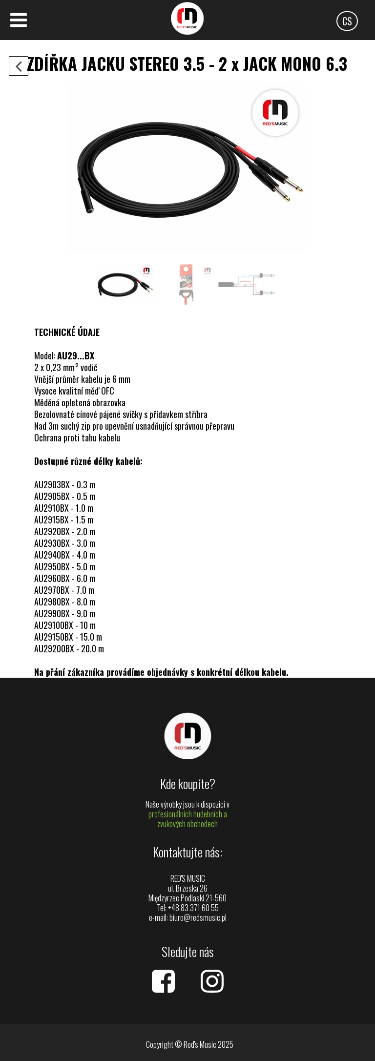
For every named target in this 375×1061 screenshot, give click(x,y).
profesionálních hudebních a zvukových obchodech (187, 819)
